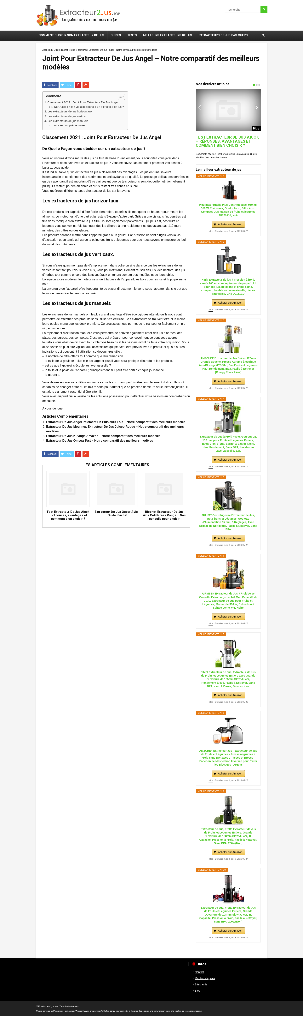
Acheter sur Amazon (230, 224)
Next (257, 107)
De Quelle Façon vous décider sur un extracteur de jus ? (89, 106)
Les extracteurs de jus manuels (68, 121)
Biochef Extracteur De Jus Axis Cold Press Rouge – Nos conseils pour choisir (164, 515)
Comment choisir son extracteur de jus (71, 35)
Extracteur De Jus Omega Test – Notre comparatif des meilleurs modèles (99, 440)
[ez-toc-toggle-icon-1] (119, 96)
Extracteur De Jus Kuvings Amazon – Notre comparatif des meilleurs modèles (103, 436)
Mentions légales (205, 978)
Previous (199, 107)
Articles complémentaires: (70, 125)
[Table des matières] (121, 97)
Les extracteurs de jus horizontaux (70, 111)
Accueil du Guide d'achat (55, 50)
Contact (199, 972)
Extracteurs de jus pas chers (223, 35)
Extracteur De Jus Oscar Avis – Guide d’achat (116, 513)
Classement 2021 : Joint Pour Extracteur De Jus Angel (83, 102)
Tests (132, 35)
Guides (116, 35)
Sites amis (201, 984)
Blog (73, 50)
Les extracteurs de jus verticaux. (69, 116)
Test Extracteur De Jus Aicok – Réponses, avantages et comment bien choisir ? (68, 515)
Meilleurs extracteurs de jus (167, 35)
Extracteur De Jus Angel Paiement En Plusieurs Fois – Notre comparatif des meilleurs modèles (116, 422)
